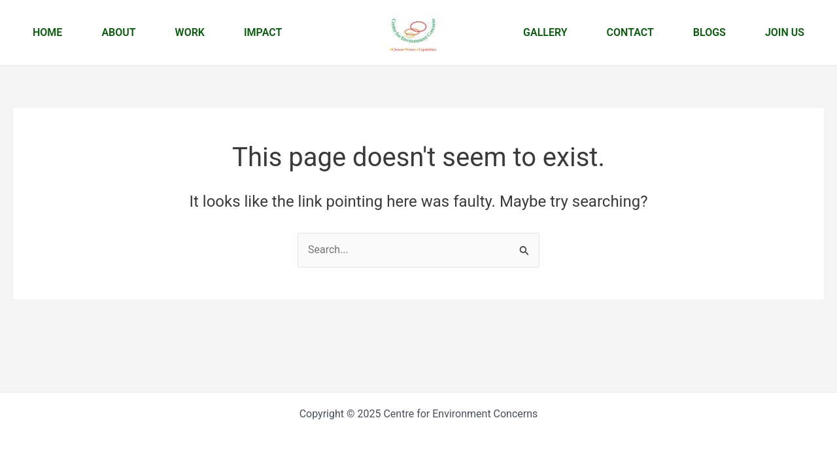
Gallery (545, 32)
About (118, 32)
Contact (630, 32)
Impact (263, 32)
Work (190, 32)
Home (47, 32)
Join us (784, 32)
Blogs (709, 32)
